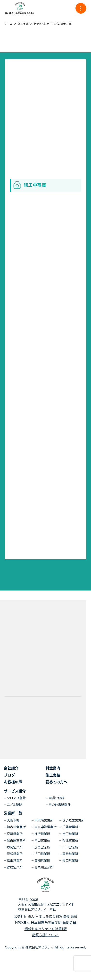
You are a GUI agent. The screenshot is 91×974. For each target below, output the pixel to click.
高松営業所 (70, 854)
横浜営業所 (42, 834)
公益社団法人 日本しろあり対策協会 (41, 916)
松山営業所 (15, 860)
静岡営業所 (15, 847)
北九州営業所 (43, 867)
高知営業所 (42, 860)
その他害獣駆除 (60, 805)
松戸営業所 (70, 834)
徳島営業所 (15, 867)
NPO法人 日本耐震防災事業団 (38, 922)
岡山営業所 (42, 840)
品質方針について (45, 935)
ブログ (9, 775)
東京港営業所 (43, 820)
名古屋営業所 (16, 840)
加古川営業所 (16, 827)
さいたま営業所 (73, 820)
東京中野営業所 (45, 827)
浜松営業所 (15, 854)
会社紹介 (11, 768)
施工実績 (53, 775)
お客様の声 (13, 782)
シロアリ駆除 (16, 798)
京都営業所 (15, 834)
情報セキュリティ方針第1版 (46, 929)
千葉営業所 (70, 827)
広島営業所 (42, 847)
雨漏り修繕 (56, 798)
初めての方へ (56, 782)
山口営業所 (70, 847)
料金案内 (53, 768)
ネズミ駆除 (14, 805)
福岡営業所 (70, 860)
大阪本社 (13, 820)
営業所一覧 (13, 813)
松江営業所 (70, 840)
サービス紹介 (15, 791)
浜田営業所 (42, 854)
